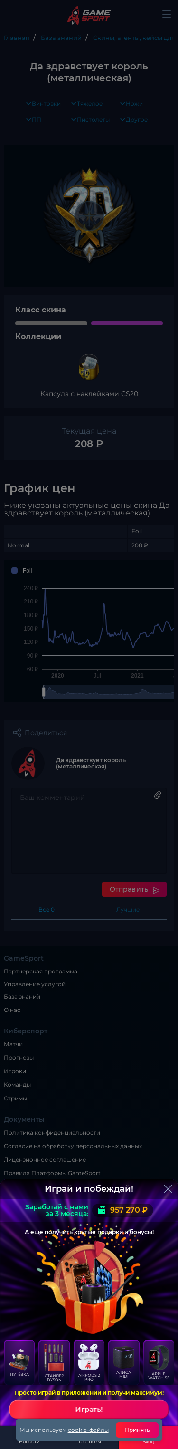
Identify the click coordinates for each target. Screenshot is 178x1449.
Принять (137, 1429)
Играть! (89, 1409)
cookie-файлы (88, 1429)
